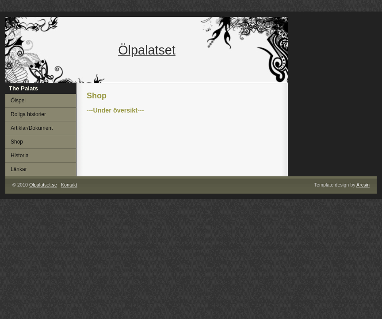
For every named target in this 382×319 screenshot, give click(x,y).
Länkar (19, 169)
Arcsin (363, 184)
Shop (17, 142)
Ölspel (18, 100)
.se (43, 184)
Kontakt (69, 184)
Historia (20, 155)
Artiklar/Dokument (32, 128)
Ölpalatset (147, 50)
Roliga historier (28, 114)
